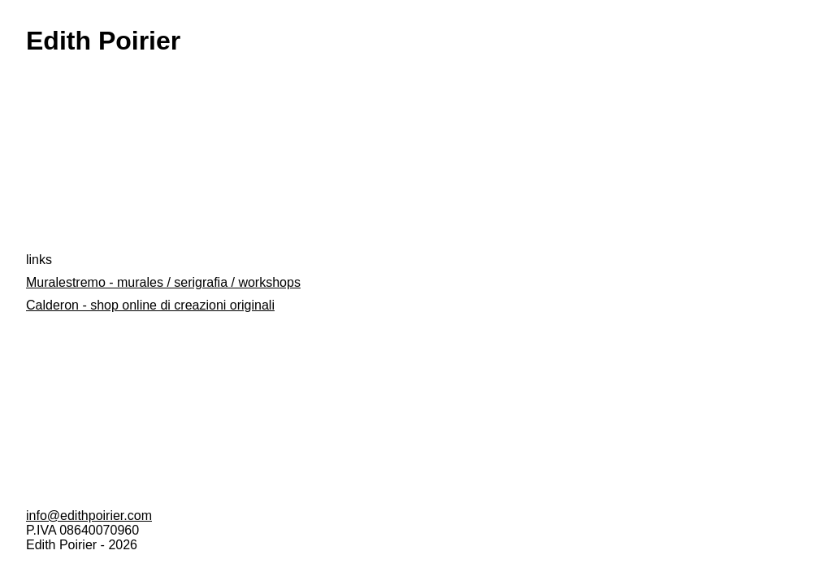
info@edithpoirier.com (89, 515)
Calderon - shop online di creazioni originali (150, 305)
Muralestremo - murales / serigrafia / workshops (163, 282)
